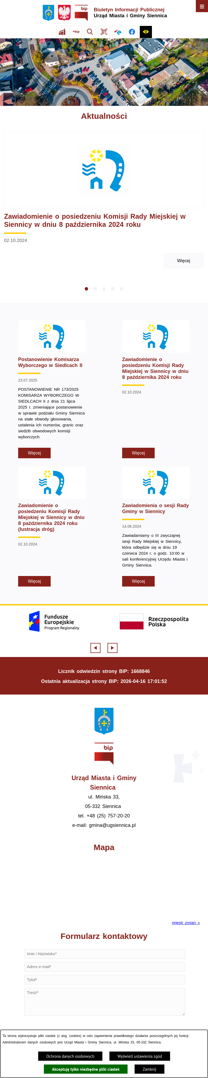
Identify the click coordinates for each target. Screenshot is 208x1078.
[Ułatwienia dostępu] (146, 32)
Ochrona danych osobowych (70, 1056)
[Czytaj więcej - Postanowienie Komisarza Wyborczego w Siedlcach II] (52, 389)
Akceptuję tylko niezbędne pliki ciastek (85, 1069)
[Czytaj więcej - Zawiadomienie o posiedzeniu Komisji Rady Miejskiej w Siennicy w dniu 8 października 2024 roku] (104, 200)
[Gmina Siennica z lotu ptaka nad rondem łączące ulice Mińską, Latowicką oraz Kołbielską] (104, 72)
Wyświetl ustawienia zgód (140, 1056)
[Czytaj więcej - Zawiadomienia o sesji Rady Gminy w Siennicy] (156, 526)
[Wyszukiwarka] (90, 32)
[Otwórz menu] (202, 6)
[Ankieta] (62, 32)
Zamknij (149, 1069)
